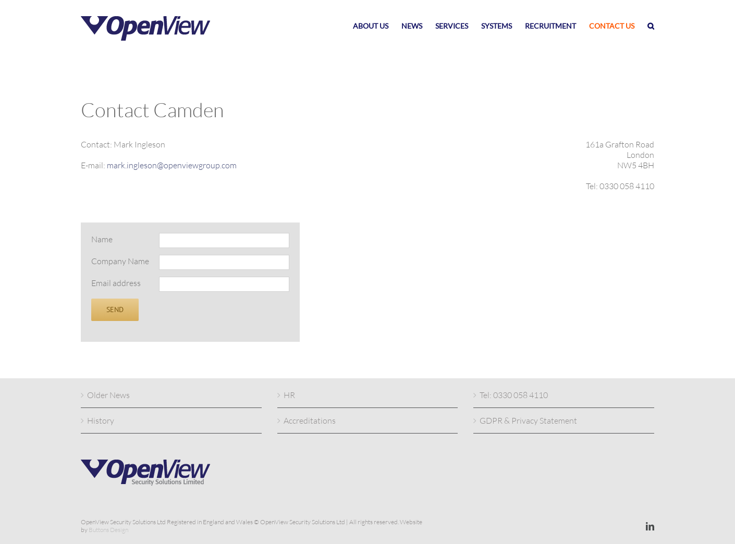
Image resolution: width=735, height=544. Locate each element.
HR (289, 395)
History (100, 420)
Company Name (120, 261)
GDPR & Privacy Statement (528, 420)
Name (102, 239)
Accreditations (310, 420)
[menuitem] (377, 26)
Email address (116, 283)
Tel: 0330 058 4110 (514, 395)
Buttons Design (108, 530)
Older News (108, 395)
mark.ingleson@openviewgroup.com (172, 165)
